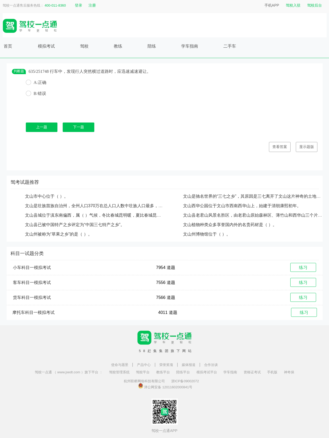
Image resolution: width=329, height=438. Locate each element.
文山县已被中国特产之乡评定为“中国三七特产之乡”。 (75, 224)
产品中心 (144, 365)
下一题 (78, 127)
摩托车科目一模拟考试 (33, 312)
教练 (118, 46)
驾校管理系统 (119, 372)
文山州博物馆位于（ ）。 (206, 234)
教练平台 (163, 372)
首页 (8, 46)
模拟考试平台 (207, 372)
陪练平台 (183, 372)
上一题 (41, 127)
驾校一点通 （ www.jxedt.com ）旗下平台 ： (68, 372)
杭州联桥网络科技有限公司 (144, 381)
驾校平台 (143, 372)
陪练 (152, 46)
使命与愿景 (119, 365)
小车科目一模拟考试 (32, 267)
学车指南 (189, 46)
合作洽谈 (211, 365)
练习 (303, 267)
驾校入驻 (293, 5)
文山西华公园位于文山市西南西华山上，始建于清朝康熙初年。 (242, 205)
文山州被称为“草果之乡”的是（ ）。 (58, 234)
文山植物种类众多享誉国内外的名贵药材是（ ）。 (230, 224)
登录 (78, 5)
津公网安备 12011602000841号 (165, 385)
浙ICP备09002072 (185, 381)
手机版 (272, 372)
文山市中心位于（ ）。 (46, 196)
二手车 (229, 46)
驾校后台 (314, 5)
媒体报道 (188, 365)
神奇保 (289, 372)
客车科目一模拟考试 (32, 282)
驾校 (84, 46)
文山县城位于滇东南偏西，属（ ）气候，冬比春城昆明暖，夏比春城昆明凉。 (97, 215)
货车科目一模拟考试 (32, 297)
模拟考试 (46, 46)
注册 (92, 5)
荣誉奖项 (166, 365)
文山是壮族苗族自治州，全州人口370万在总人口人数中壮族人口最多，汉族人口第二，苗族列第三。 (119, 205)
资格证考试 (252, 372)
